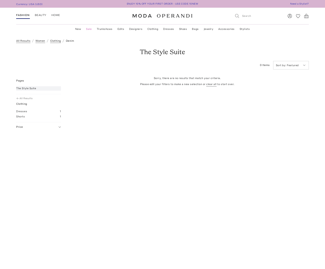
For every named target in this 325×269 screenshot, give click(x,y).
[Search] (258, 16)
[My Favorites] (298, 15)
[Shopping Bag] (306, 15)
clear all (211, 84)
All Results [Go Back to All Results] (25, 98)
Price (38, 127)
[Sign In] (289, 15)
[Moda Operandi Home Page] (162, 16)
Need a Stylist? (299, 3)
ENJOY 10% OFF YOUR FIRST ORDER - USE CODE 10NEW (162, 3)
